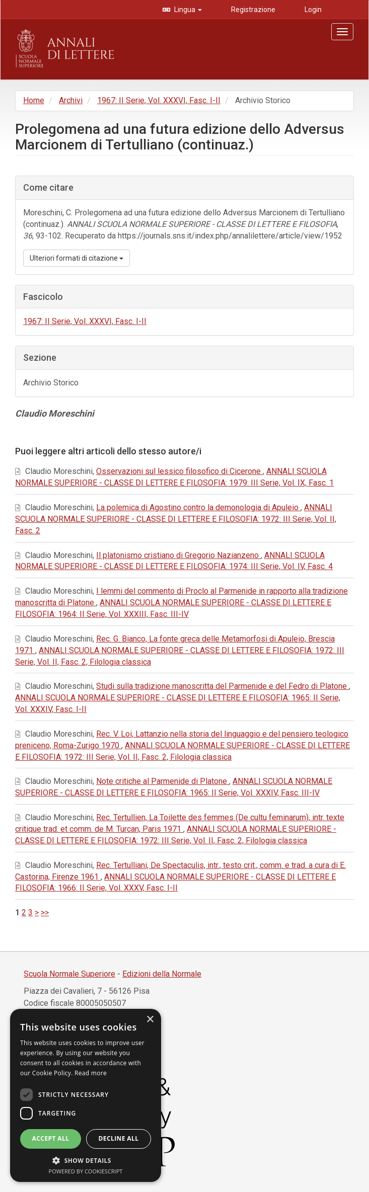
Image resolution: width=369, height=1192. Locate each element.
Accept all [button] (50, 1138)
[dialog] (85, 1095)
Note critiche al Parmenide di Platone (162, 781)
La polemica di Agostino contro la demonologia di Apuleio (198, 507)
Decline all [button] (119, 1138)
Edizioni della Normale (161, 974)
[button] (85, 1160)
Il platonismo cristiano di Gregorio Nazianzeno (178, 555)
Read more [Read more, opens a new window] (91, 1073)
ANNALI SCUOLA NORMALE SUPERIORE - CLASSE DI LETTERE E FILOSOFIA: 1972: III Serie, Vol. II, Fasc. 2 (175, 519)
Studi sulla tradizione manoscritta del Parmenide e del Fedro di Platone (222, 686)
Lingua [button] (187, 10)
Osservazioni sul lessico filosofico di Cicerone (179, 471)
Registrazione (252, 10)
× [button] (150, 1019)
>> (45, 912)
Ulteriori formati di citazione (76, 258)
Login (312, 10)
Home (33, 100)
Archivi (71, 100)
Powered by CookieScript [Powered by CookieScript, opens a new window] (86, 1171)
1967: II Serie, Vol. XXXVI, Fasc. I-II (158, 100)
